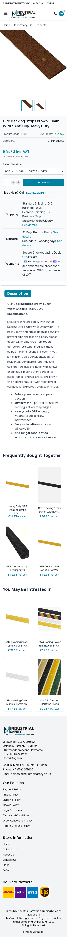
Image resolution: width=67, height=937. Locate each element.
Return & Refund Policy (16, 825)
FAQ (5, 870)
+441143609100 (38, 193)
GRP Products (38, 25)
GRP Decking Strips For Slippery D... (17, 568)
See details (29, 225)
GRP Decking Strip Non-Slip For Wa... (49, 568)
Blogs (6, 865)
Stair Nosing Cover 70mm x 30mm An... (17, 643)
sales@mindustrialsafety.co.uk (31, 774)
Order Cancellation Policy (17, 820)
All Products (10, 849)
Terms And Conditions (16, 815)
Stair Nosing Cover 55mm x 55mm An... (50, 643)
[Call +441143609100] (55, 13)
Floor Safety (20, 25)
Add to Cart (43, 182)
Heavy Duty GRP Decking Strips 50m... (17, 509)
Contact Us (9, 859)
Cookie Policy (11, 805)
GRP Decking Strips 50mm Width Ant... (49, 509)
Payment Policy (12, 789)
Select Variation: (13, 164)
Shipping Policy (11, 799)
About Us (8, 854)
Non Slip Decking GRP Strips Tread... (50, 702)
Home (6, 25)
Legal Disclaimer (12, 810)
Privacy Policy (10, 794)
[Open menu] (6, 13)
